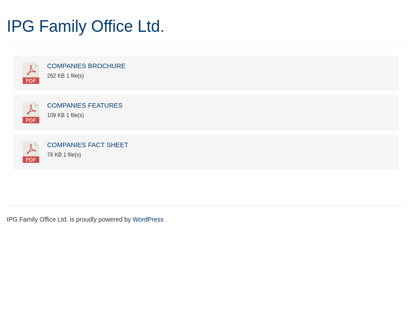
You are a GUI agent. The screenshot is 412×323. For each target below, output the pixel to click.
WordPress (148, 219)
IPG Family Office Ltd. (85, 26)
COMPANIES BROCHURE (86, 66)
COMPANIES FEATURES (85, 105)
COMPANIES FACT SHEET (87, 144)
